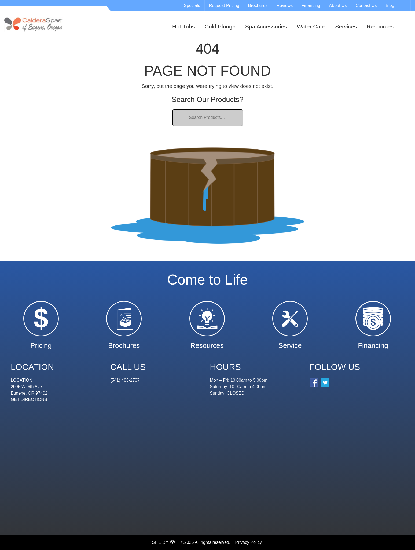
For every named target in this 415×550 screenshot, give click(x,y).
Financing (311, 5)
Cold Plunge (220, 26)
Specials (192, 5)
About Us (338, 5)
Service (290, 342)
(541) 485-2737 (124, 380)
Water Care (311, 26)
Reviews (285, 5)
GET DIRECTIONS (29, 399)
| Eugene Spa (33, 24)
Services (346, 26)
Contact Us (366, 5)
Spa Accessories (266, 26)
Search (405, 5)
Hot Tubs (183, 26)
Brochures (258, 5)
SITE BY (163, 542)
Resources (380, 26)
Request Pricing (224, 5)
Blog (390, 5)
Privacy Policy (248, 542)
